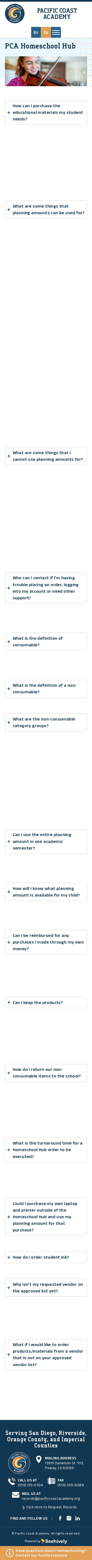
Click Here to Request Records (51, 1507)
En (36, 32)
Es (46, 32)
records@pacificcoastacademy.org (51, 1498)
